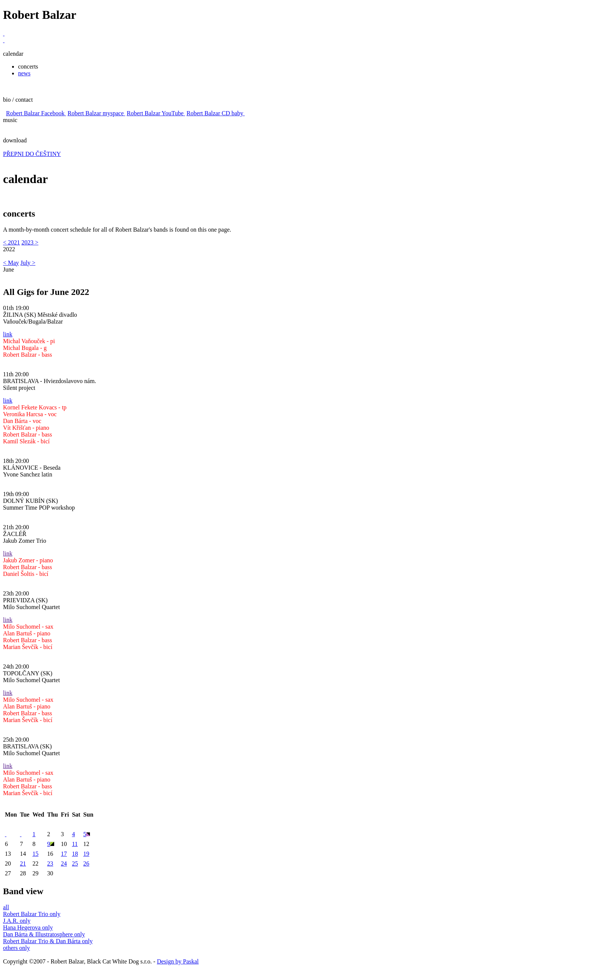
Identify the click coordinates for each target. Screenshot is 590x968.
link (7, 334)
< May (11, 263)
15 (35, 853)
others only (16, 948)
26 (86, 863)
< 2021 (11, 242)
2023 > (29, 242)
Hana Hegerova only (28, 927)
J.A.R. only (16, 921)
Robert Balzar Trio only (31, 914)
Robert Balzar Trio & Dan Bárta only (48, 941)
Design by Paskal (178, 961)
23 (50, 863)
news (24, 73)
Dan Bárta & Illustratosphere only (44, 934)
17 (64, 853)
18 (75, 853)
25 (75, 863)
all (6, 907)
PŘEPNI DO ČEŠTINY (32, 154)
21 (23, 863)
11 (75, 844)
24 (64, 863)
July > (27, 263)
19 (86, 853)
